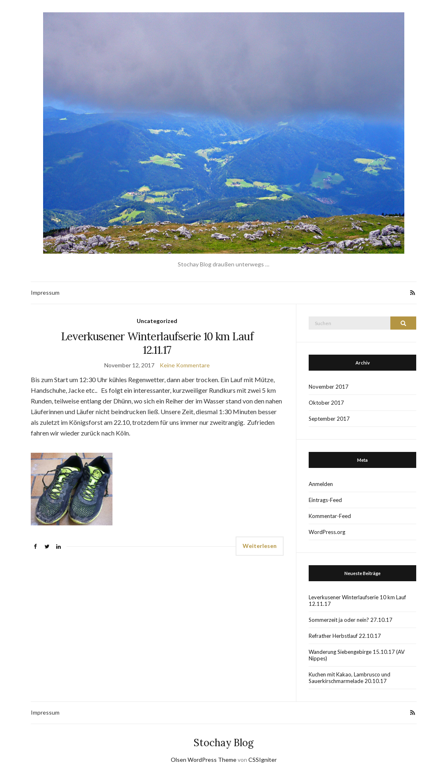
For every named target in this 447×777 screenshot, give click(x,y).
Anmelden (321, 484)
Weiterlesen (260, 545)
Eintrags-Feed (325, 500)
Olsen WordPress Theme (203, 759)
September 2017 (329, 418)
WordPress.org (327, 532)
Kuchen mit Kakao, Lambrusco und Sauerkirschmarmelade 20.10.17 (349, 677)
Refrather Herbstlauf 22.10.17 (345, 636)
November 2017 (328, 386)
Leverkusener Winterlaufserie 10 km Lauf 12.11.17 (157, 343)
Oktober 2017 (326, 402)
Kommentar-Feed (330, 516)
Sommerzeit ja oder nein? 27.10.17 (350, 620)
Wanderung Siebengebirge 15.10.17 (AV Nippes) (357, 655)
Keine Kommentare (185, 365)
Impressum (45, 292)
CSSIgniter (262, 759)
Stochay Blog (224, 742)
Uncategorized (157, 320)
